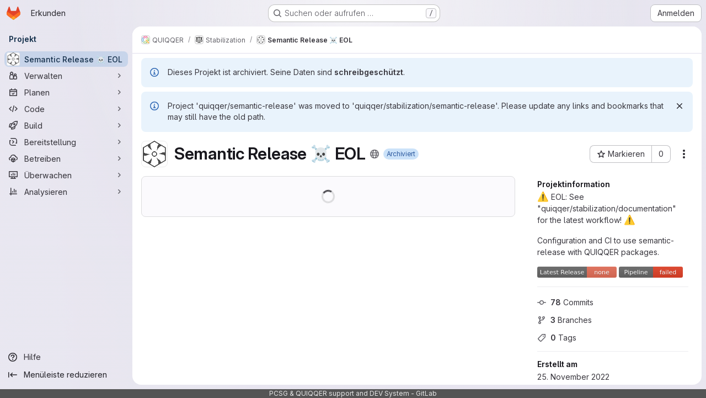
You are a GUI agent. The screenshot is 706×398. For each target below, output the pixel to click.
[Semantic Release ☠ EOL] (66, 59)
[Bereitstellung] (66, 142)
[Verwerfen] (679, 106)
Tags (556, 337)
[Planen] (66, 92)
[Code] (66, 108)
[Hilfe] (66, 357)
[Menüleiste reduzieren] (66, 375)
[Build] (66, 125)
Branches (564, 320)
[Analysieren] (66, 191)
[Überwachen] (66, 175)
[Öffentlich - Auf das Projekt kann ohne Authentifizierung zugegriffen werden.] (374, 154)
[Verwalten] (66, 75)
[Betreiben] (66, 158)
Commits (565, 302)
